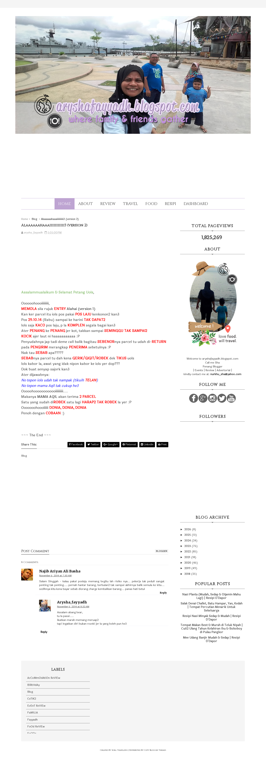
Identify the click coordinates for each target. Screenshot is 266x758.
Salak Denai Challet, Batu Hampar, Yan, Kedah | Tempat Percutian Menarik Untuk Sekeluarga (211, 607)
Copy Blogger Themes (155, 750)
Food (151, 203)
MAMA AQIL (47, 396)
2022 (188, 551)
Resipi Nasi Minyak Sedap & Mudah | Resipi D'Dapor (211, 618)
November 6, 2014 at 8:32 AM (73, 606)
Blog (30, 692)
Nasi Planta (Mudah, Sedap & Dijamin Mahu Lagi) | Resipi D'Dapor (211, 596)
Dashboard (196, 203)
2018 (187, 574)
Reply (163, 592)
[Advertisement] (133, 162)
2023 (188, 546)
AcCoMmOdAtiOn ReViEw (43, 678)
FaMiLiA (32, 713)
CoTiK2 (31, 699)
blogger (161, 551)
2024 (188, 540)
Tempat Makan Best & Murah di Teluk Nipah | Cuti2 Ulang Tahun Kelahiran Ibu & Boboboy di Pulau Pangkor (211, 628)
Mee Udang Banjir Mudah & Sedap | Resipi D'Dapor (211, 639)
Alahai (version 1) (81, 309)
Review (108, 203)
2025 (188, 535)
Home (64, 203)
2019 (187, 568)
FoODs (31, 733)
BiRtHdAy (33, 685)
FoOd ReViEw (36, 726)
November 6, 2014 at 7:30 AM (55, 575)
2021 (187, 557)
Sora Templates (119, 750)
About (85, 203)
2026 (188, 529)
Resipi (170, 203)
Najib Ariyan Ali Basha (59, 571)
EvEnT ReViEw (36, 706)
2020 (188, 563)
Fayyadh (32, 720)
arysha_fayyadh (72, 602)
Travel (130, 203)
